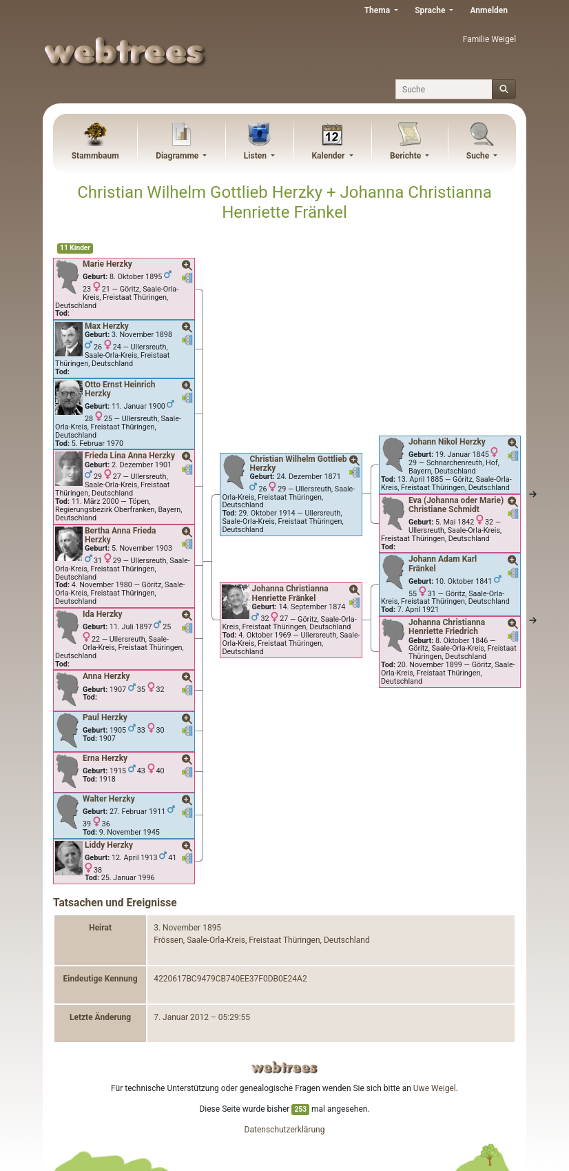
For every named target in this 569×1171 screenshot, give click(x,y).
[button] (187, 266)
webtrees (284, 1067)
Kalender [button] (328, 156)
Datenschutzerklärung (285, 1129)
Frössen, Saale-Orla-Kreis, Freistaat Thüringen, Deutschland (261, 940)
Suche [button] (479, 156)
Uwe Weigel (434, 1088)
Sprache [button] (431, 10)
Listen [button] (256, 156)
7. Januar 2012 (181, 1017)
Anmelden (489, 10)
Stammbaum (95, 156)
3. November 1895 (187, 928)
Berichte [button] (406, 156)
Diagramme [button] (178, 156)
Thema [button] (378, 10)
